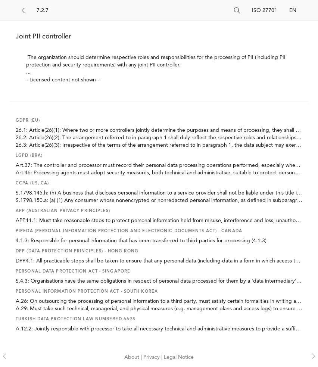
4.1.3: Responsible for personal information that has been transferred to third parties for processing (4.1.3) (141, 240)
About (132, 357)
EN (292, 10)
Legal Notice (179, 357)
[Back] (23, 10)
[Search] (132, 10)
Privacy (152, 357)
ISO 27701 (264, 10)
